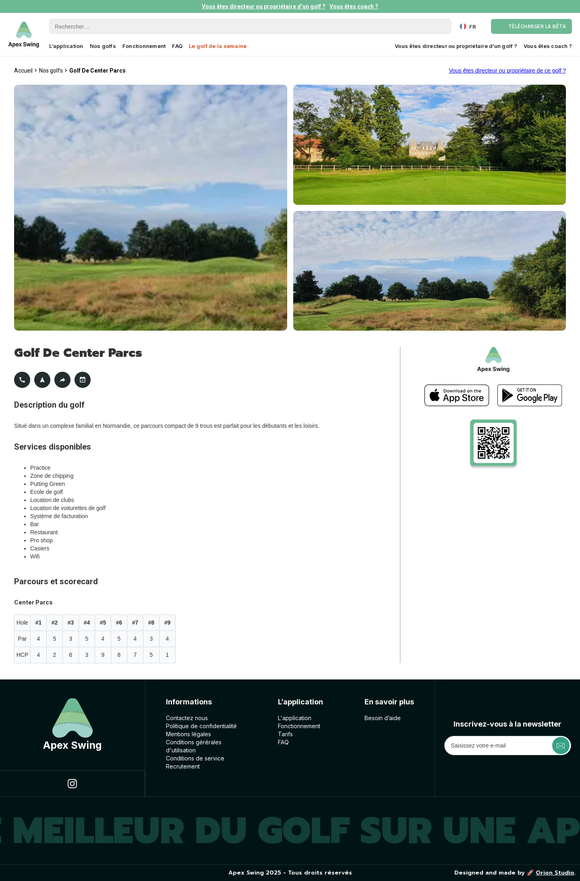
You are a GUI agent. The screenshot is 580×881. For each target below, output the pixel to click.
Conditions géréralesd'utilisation (194, 746)
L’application (66, 46)
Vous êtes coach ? (353, 6)
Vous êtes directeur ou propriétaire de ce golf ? (507, 70)
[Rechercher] (250, 26)
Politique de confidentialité (201, 726)
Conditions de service (195, 758)
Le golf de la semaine (217, 46)
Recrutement (183, 766)
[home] (23, 34)
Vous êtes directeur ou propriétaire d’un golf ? (263, 6)
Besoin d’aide (383, 717)
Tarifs (285, 734)
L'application (294, 717)
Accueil (23, 70)
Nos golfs (103, 46)
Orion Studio (555, 873)
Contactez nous (187, 717)
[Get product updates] (507, 745)
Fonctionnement (144, 46)
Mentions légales (188, 734)
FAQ (177, 46)
